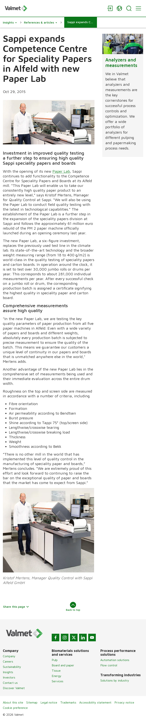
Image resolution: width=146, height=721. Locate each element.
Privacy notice (124, 702)
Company (9, 656)
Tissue (56, 670)
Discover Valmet (14, 688)
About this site (13, 702)
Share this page (16, 606)
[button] (10, 22)
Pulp (55, 660)
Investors (9, 677)
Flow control (108, 665)
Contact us (10, 682)
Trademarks (68, 702)
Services (57, 681)
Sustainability (12, 666)
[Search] (129, 8)
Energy (56, 676)
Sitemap (31, 702)
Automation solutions (114, 660)
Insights (8, 672)
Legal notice (48, 702)
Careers (8, 661)
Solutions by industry (114, 680)
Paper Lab (61, 171)
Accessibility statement (95, 702)
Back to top (73, 606)
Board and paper (63, 665)
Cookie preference (15, 707)
